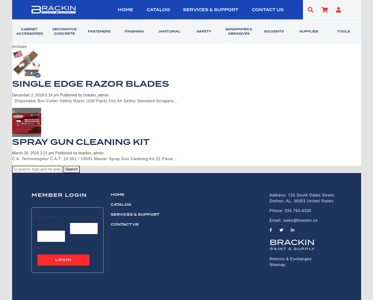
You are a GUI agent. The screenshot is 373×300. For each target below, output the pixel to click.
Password (81, 217)
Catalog (158, 10)
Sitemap (278, 265)
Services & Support (210, 10)
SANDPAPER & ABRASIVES (238, 31)
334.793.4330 (298, 211)
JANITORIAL (169, 32)
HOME (125, 10)
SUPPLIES (309, 32)
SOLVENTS (274, 32)
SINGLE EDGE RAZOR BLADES (90, 84)
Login (63, 260)
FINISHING (134, 32)
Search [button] (71, 169)
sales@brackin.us (300, 220)
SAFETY (204, 32)
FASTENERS (99, 32)
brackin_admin (96, 95)
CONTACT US (268, 10)
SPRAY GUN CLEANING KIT (81, 142)
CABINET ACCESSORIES (29, 31)
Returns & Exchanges (291, 259)
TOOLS (343, 32)
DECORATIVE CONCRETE (64, 31)
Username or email (49, 221)
